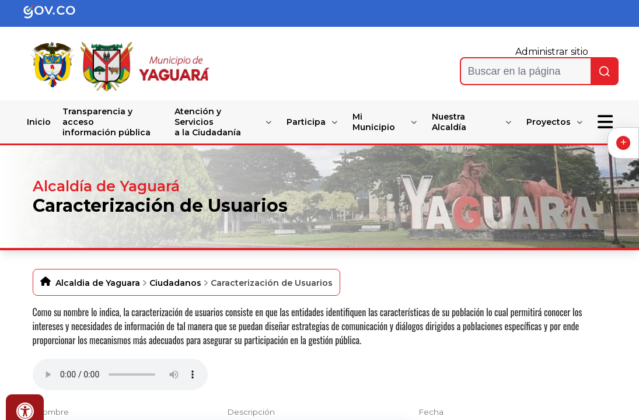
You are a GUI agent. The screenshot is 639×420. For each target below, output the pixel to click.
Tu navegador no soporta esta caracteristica (120, 374)
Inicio (39, 122)
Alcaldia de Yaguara (97, 283)
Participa (306, 122)
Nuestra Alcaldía (449, 121)
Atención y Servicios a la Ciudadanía (207, 122)
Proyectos (548, 122)
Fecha (431, 411)
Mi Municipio (373, 121)
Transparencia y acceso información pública (106, 122)
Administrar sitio (551, 51)
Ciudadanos (175, 283)
